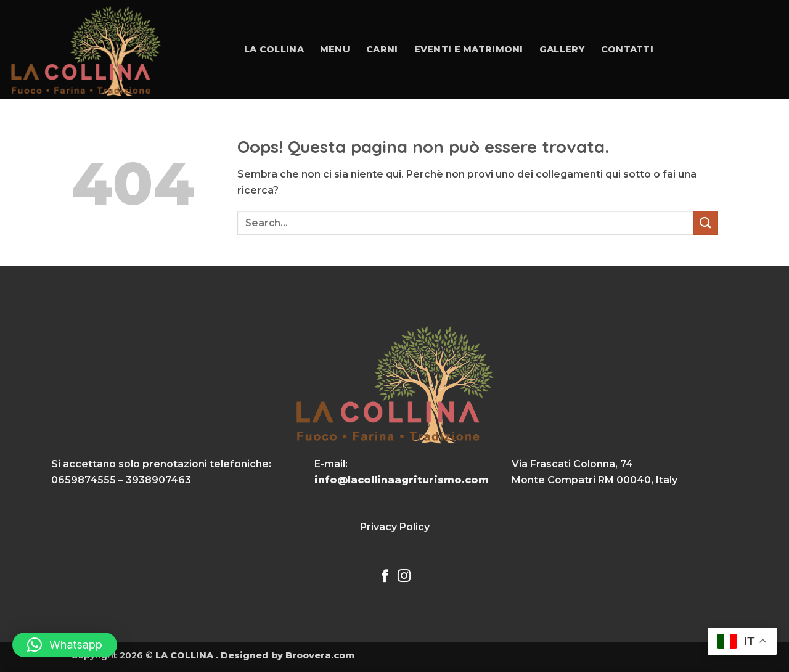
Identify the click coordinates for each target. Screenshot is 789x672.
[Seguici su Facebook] (384, 577)
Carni (382, 49)
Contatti (627, 49)
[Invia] (705, 223)
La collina (274, 49)
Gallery (562, 49)
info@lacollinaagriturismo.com (401, 480)
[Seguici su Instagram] (404, 577)
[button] (64, 645)
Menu (335, 49)
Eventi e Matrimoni (468, 49)
